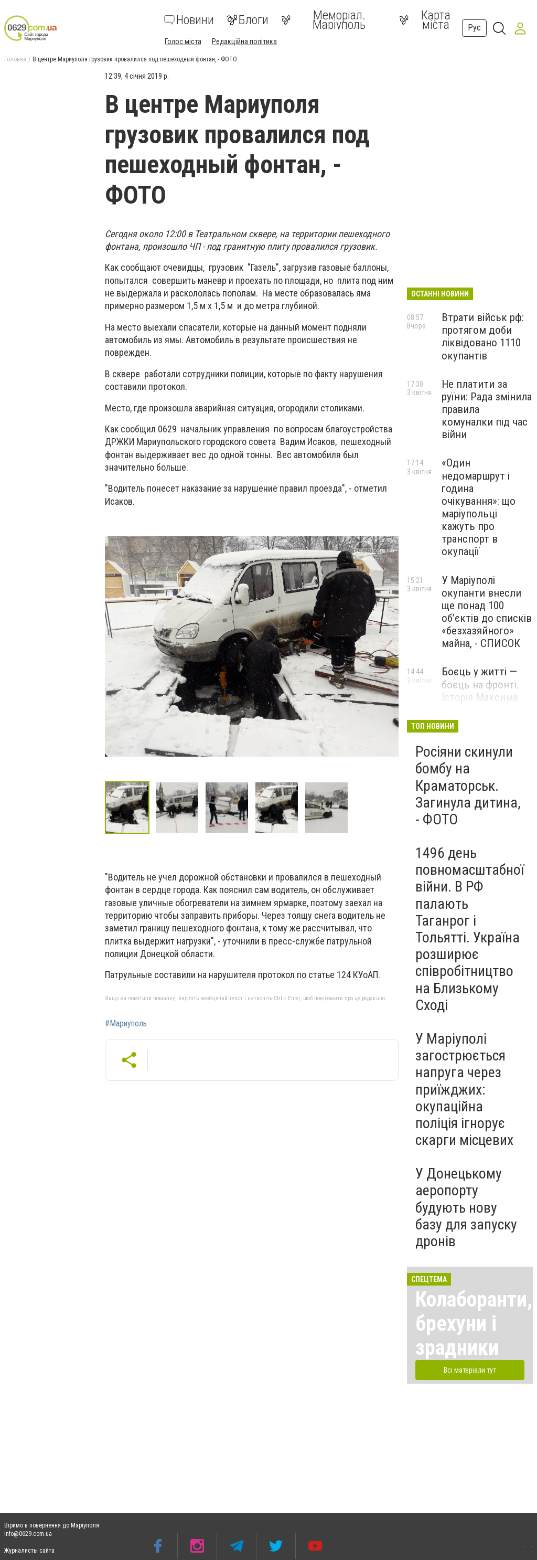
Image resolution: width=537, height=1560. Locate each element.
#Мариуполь (126, 1023)
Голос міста (183, 41)
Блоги (247, 20)
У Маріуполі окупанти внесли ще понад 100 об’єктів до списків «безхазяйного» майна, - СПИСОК (487, 612)
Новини (189, 20)
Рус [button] (474, 28)
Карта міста (424, 19)
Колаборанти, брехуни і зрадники (473, 1323)
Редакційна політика (244, 41)
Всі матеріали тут (470, 1370)
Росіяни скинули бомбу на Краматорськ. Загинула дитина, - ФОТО (468, 785)
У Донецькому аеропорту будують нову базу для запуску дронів (466, 1207)
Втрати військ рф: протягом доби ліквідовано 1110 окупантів (483, 336)
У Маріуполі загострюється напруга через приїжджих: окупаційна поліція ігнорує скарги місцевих (464, 1089)
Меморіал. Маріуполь (323, 19)
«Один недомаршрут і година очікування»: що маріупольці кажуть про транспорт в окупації (478, 507)
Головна (15, 59)
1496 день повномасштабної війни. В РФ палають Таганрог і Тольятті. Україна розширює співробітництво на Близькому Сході (469, 929)
